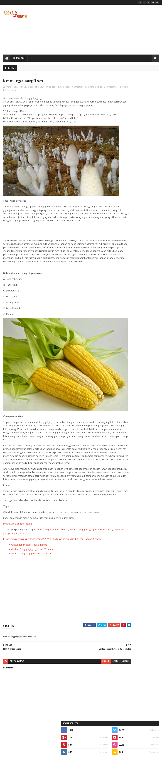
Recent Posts (124, 286)
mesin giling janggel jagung (17, 534)
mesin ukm (118, 390)
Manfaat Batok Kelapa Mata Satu (125, 279)
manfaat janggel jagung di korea (87, 87)
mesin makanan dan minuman (125, 373)
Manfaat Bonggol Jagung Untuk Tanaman (32, 560)
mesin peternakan (120, 384)
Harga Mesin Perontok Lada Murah (139, 215)
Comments (147, 286)
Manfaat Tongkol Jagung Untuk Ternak (31, 564)
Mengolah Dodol (132, 241)
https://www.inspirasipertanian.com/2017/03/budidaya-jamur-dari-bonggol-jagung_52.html (52, 550)
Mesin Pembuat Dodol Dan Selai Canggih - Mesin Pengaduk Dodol (142, 268)
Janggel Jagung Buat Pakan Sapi (138, 228)
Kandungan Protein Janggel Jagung (29, 556)
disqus (91, 672)
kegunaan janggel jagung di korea (54, 87)
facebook (101, 672)
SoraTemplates (18, 758)
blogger (81, 672)
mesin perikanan (120, 379)
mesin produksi (142, 384)
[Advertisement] (102, 29)
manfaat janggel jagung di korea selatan (23, 90)
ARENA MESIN (41, 758)
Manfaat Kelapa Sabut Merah (137, 203)
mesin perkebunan (142, 379)
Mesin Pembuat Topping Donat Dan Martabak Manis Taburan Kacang (139, 192)
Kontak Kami (19, 58)
